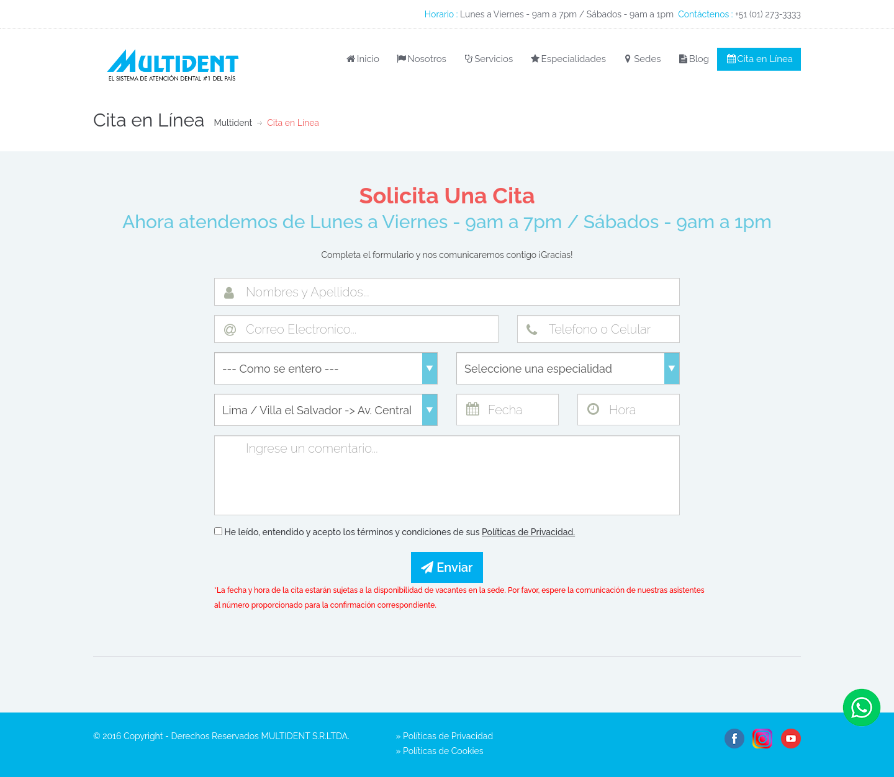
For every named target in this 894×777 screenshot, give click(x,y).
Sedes (641, 58)
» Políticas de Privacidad (445, 736)
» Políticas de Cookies (440, 751)
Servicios (488, 58)
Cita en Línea (759, 58)
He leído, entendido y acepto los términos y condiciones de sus (394, 532)
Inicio (362, 58)
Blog (693, 58)
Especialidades (567, 58)
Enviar (446, 567)
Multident (233, 123)
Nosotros (420, 58)
